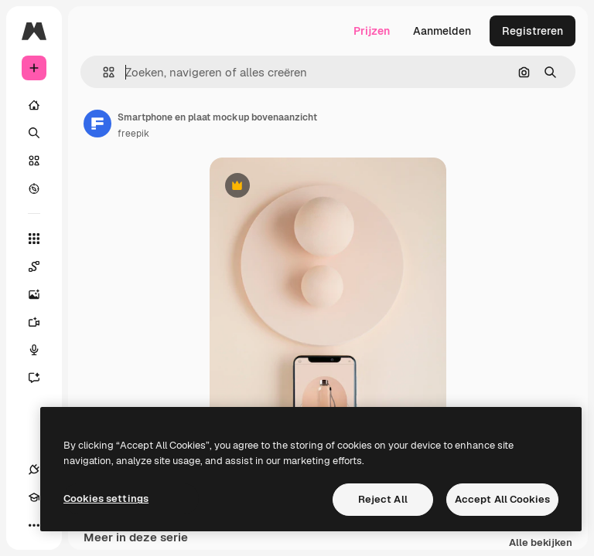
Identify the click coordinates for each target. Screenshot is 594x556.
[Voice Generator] (42, 349)
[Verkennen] (34, 188)
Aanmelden (442, 31)
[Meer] (34, 525)
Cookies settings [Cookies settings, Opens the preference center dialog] (105, 498)
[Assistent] (42, 377)
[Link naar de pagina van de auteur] (97, 123)
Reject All (383, 499)
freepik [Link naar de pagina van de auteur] (133, 133)
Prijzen (371, 31)
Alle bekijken (540, 543)
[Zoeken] (34, 132)
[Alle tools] (34, 238)
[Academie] (34, 497)
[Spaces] (42, 266)
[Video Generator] (42, 322)
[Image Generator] (42, 294)
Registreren (532, 31)
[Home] (34, 105)
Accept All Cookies (502, 499)
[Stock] (34, 160)
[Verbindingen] (34, 469)
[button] (102, 72)
